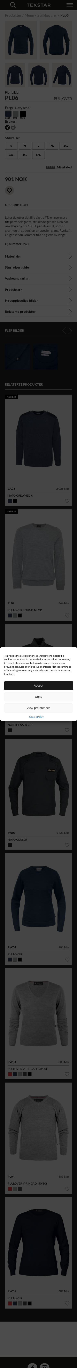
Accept (38, 685)
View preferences (39, 708)
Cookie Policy (36, 716)
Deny (38, 696)
